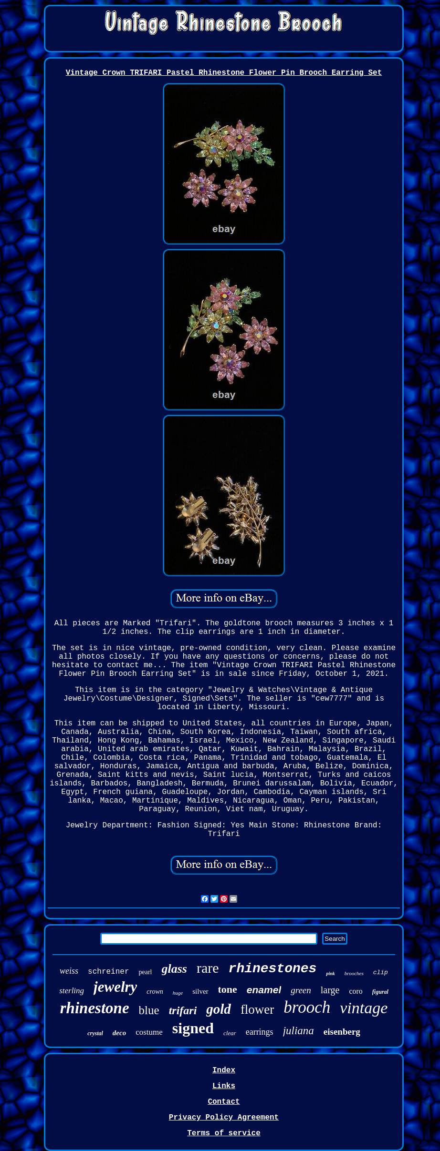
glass (174, 969)
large (330, 990)
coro (355, 991)
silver (200, 991)
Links (223, 1086)
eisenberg (342, 1032)
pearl (145, 972)
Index (223, 1070)
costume (149, 1032)
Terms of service (224, 1133)
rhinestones (273, 968)
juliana (298, 1031)
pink (330, 973)
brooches (354, 973)
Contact (224, 1102)
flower (257, 1009)
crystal (95, 1033)
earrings (259, 1032)
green (301, 990)
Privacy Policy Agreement (224, 1117)
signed (193, 1028)
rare (208, 968)
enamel (264, 989)
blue (149, 1010)
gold (218, 1009)
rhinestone (94, 1008)
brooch (306, 1007)
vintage (364, 1008)
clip (380, 972)
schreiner (108, 972)
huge (178, 993)
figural (380, 991)
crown (155, 991)
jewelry (115, 986)
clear (229, 1033)
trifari (183, 1010)
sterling (71, 990)
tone (227, 989)
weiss (69, 971)
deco (119, 1033)
